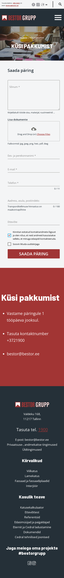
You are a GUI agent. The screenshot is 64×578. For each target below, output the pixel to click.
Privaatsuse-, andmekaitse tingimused (32, 445)
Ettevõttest (32, 512)
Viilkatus (32, 471)
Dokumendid (32, 532)
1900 (43, 429)
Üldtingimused (32, 450)
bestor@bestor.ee (12, 5)
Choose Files (43, 134)
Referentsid (32, 517)
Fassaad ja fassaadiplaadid (32, 481)
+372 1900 (16, 3)
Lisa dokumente (18, 119)
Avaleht (23, 37)
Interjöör (32, 486)
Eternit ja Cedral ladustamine (32, 527)
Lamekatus (32, 476)
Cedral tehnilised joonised (32, 537)
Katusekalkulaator (32, 507)
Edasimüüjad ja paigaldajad (32, 522)
